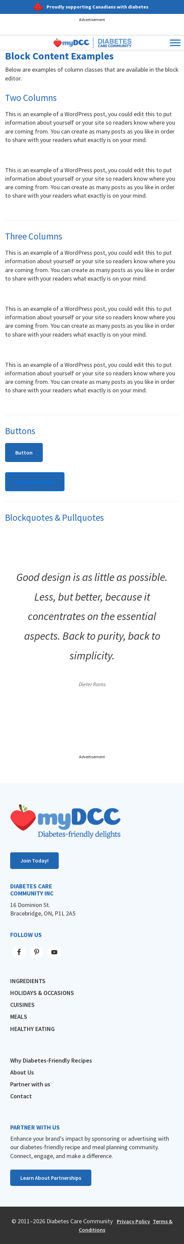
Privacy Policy (133, 1221)
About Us (22, 1072)
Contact (21, 1096)
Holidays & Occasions (42, 993)
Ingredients (27, 981)
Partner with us (30, 1084)
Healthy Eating (32, 1029)
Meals (18, 1016)
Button (24, 452)
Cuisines (22, 1005)
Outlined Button (34, 481)
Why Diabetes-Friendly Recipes (51, 1060)
